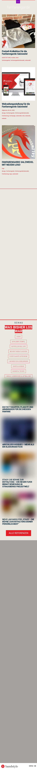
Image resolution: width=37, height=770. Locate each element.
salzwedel (28, 60)
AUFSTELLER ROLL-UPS (18, 346)
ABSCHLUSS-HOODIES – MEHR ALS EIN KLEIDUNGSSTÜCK (18, 445)
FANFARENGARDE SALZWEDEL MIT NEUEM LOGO (17, 163)
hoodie (13, 57)
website (4, 118)
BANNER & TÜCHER (18, 371)
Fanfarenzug (5, 115)
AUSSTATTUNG (6, 57)
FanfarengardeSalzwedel (17, 60)
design (4, 113)
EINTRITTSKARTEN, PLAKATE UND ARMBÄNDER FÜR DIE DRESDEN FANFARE (17, 409)
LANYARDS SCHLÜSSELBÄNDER (18, 361)
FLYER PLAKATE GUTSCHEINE (18, 356)
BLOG (9, 110)
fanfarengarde (6, 60)
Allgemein (4, 110)
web (23, 115)
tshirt (17, 57)
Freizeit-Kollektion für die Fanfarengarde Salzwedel (14, 52)
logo (3, 168)
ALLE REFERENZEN (18, 533)
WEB (13, 110)
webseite (27, 115)
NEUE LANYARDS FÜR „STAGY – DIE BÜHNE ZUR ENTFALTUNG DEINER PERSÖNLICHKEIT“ (18, 521)
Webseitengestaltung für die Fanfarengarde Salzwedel (16, 105)
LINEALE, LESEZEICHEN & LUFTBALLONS (18, 376)
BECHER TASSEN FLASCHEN (18, 351)
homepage (12, 115)
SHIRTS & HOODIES (18, 366)
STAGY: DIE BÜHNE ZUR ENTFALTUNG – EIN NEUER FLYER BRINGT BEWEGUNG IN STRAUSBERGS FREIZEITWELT (17, 483)
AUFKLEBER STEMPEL (18, 341)
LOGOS (18, 336)
